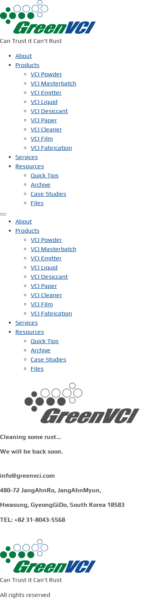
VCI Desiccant (49, 110)
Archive (41, 184)
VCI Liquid (44, 101)
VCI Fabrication (51, 147)
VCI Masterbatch (53, 83)
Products (27, 64)
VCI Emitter (46, 92)
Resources (29, 165)
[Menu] (3, 214)
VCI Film (42, 138)
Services (26, 156)
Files (37, 202)
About (23, 55)
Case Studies (48, 193)
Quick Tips (45, 175)
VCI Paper (44, 119)
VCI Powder (46, 73)
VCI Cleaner (46, 129)
